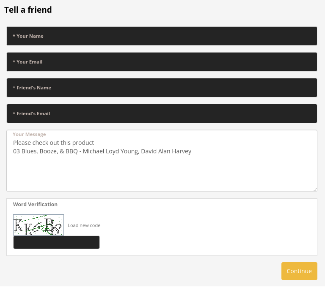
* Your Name (28, 36)
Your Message (29, 134)
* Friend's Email (31, 113)
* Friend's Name (32, 87)
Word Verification (35, 204)
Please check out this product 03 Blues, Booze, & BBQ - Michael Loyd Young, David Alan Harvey (161, 161)
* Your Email (27, 61)
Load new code (84, 225)
